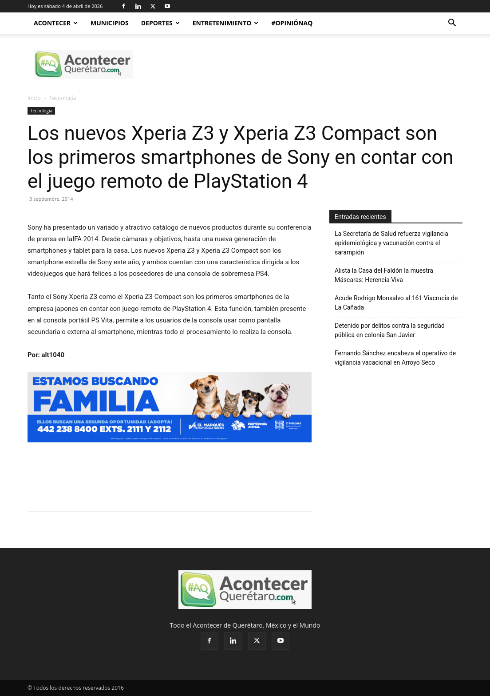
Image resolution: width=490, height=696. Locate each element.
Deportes (160, 23)
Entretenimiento (226, 23)
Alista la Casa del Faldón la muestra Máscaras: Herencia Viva (384, 275)
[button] (451, 24)
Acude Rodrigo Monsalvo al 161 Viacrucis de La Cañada (396, 302)
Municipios (110, 23)
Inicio (34, 98)
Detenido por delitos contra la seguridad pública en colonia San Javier (390, 330)
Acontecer (56, 23)
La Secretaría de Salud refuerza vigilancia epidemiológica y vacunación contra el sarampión (391, 243)
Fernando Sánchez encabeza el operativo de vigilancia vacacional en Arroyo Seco (395, 358)
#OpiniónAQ (291, 23)
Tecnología (41, 110)
